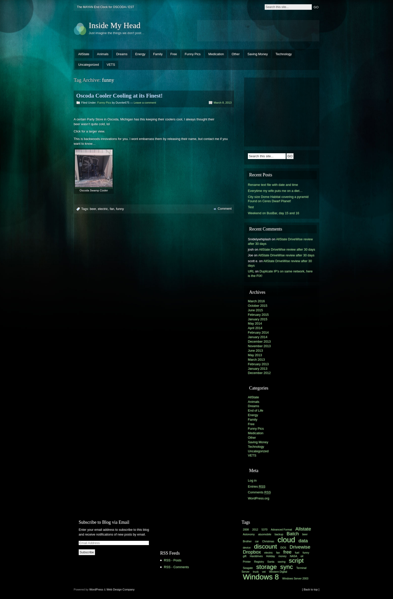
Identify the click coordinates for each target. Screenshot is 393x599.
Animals (103, 54)
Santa (270, 561)
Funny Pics (193, 54)
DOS (283, 547)
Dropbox (252, 552)
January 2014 (257, 337)
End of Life (255, 410)
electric (103, 209)
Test (251, 207)
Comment (225, 208)
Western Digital (278, 571)
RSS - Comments (176, 567)
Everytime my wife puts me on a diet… (275, 191)
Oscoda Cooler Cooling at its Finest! (119, 96)
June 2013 (255, 350)
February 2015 (258, 315)
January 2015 (257, 319)
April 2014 (255, 328)
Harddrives (256, 556)
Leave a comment (145, 102)
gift (244, 556)
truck (256, 571)
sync (286, 566)
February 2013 (258, 364)
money (282, 556)
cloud (286, 540)
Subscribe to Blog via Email (104, 522)
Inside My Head (114, 25)
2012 (255, 529)
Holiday (270, 556)
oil (302, 556)
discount (265, 546)
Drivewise (299, 547)
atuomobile (264, 534)
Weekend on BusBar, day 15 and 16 (273, 213)
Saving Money (257, 54)
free (287, 552)
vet (264, 571)
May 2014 (255, 323)
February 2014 (258, 332)
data (303, 540)
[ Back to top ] (310, 589)
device (247, 547)
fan (112, 209)
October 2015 (257, 306)
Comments (259, 492)
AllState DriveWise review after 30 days (287, 249)
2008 (246, 529)
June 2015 (255, 310)
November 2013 (259, 346)
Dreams (122, 54)
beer (93, 209)
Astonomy (249, 534)
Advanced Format (281, 529)
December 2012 (259, 373)
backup (279, 534)
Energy (140, 54)
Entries (256, 486)
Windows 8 (261, 577)
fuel (297, 552)
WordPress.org (258, 498)
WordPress (96, 589)
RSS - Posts (172, 560)
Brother (247, 541)
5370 (265, 529)
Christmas (268, 541)
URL (251, 271)
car (257, 541)
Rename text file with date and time (273, 185)
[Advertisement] (258, 30)
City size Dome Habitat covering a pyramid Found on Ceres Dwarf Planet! (278, 199)
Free (173, 54)
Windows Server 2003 (295, 578)
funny (120, 209)
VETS (111, 64)
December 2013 (259, 341)
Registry (259, 561)
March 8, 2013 (223, 102)
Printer (247, 561)
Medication (216, 54)
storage (266, 566)
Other (236, 54)
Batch (293, 533)
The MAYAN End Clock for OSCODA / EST (105, 7)
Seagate (248, 567)
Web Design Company (121, 589)
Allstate (303, 529)
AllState (83, 54)
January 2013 (257, 368)
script (296, 560)
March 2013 (256, 359)
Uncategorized (88, 64)
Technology (283, 54)
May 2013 (255, 355)
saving (281, 561)
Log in (252, 480)
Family (158, 54)
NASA (293, 556)
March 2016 (256, 301)
